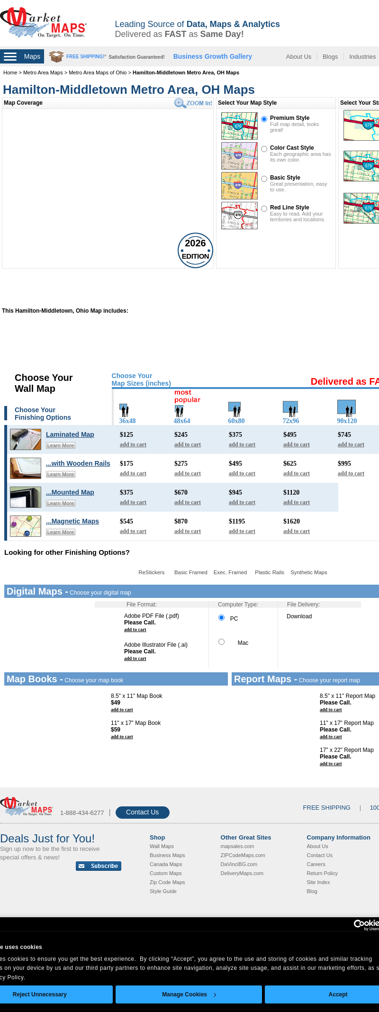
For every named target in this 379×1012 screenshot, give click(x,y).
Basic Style (285, 177)
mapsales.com (237, 846)
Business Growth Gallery (213, 56)
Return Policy (322, 873)
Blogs (330, 56)
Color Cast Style (292, 148)
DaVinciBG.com (239, 864)
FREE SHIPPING (327, 807)
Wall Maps (162, 846)
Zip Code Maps (167, 882)
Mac (233, 643)
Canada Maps (166, 864)
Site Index (318, 882)
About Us (298, 56)
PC (228, 618)
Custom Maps (166, 873)
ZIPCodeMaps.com (243, 855)
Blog (312, 891)
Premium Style (289, 118)
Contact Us (142, 812)
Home (10, 72)
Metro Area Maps (43, 72)
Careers (316, 864)
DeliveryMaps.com (242, 873)
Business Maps (167, 855)
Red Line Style (289, 207)
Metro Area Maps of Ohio (97, 72)
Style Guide (163, 891)
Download (299, 616)
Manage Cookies (189, 994)
